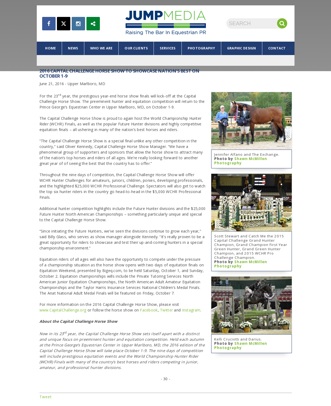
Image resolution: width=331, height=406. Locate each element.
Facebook (149, 310)
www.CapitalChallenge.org (62, 310)
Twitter (166, 310)
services (167, 48)
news (73, 48)
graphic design (241, 48)
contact (277, 48)
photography (201, 48)
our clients (136, 48)
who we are (101, 48)
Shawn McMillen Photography (240, 160)
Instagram (191, 310)
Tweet (45, 396)
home (50, 48)
